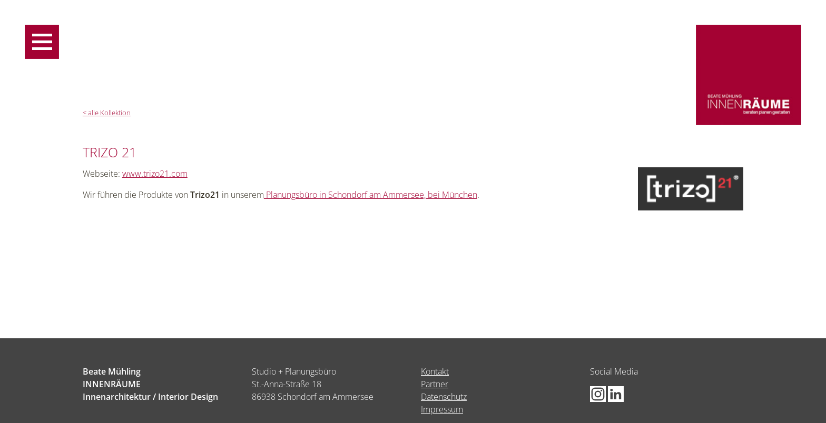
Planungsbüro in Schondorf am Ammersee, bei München (370, 194)
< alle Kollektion (107, 112)
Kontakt (435, 371)
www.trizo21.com (155, 173)
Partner (434, 384)
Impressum (442, 409)
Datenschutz (444, 396)
